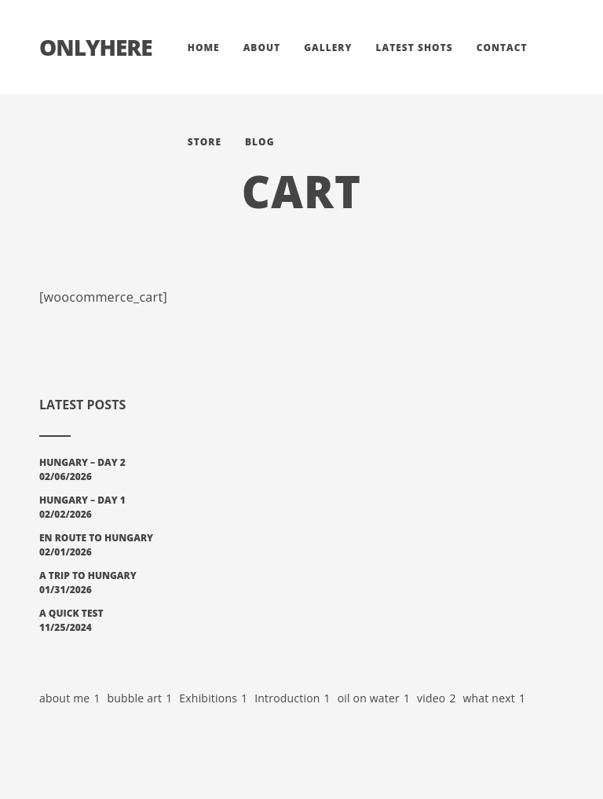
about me (69, 698)
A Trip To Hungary (88, 575)
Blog (260, 141)
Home (204, 47)
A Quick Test (71, 613)
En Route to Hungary (96, 537)
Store (204, 141)
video (436, 698)
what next (494, 698)
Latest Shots (413, 47)
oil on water (374, 698)
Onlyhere (95, 47)
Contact (502, 47)
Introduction (292, 698)
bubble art (139, 698)
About (262, 47)
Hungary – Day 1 (82, 500)
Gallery (328, 47)
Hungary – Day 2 (82, 462)
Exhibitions (213, 698)
